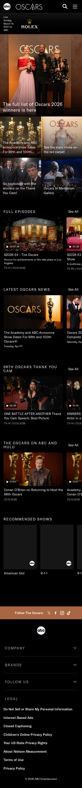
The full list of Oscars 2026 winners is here (33, 107)
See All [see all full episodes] (73, 211)
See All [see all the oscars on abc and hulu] (73, 445)
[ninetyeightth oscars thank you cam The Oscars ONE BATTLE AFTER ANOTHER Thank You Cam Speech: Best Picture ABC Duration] (33, 400)
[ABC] (6, 7)
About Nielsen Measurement (25, 751)
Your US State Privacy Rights (25, 743)
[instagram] (62, 613)
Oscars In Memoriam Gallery (59, 190)
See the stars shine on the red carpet (60, 149)
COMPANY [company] (15, 648)
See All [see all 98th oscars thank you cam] (73, 369)
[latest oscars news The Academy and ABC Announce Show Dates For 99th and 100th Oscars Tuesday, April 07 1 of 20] (33, 321)
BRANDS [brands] (13, 665)
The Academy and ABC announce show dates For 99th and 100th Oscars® (20, 147)
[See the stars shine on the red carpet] (61, 137)
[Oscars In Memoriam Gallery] (61, 178)
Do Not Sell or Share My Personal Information (37, 709)
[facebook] (56, 613)
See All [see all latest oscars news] (73, 289)
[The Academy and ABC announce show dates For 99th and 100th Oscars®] (20, 137)
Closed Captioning (17, 726)
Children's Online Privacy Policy (27, 735)
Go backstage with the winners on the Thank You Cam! (19, 188)
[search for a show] (65, 6)
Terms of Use (13, 760)
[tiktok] (69, 613)
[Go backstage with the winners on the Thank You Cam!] (20, 178)
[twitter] (49, 613)
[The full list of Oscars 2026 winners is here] (41, 75)
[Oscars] (29, 7)
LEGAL (11, 699)
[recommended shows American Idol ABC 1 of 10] (20, 550)
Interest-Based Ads (18, 718)
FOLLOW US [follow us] (17, 682)
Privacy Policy (14, 768)
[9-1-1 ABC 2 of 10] (56, 550)
